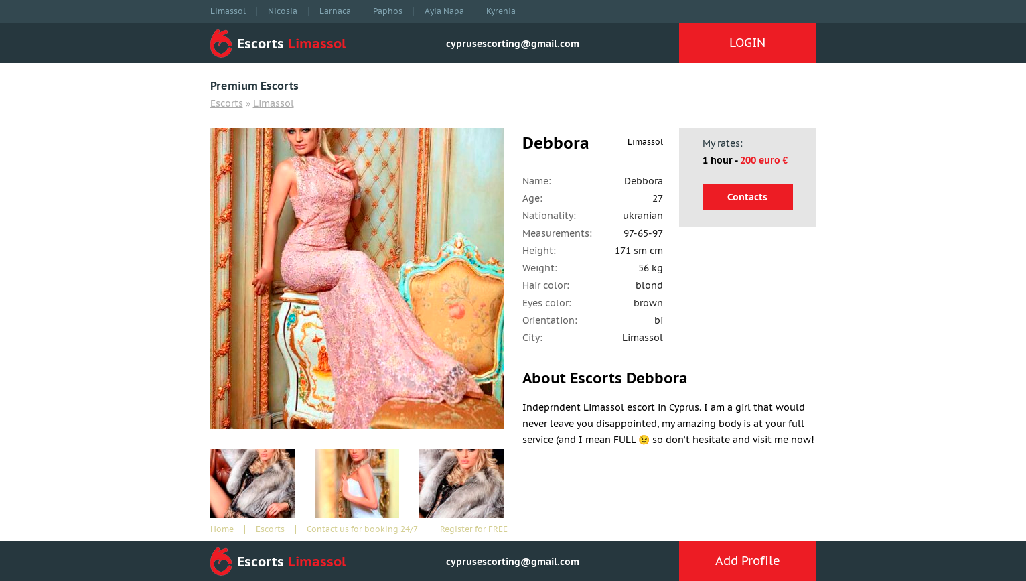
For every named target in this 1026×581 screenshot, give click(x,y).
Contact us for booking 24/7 (362, 529)
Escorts (226, 103)
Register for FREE (474, 529)
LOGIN (747, 42)
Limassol (228, 11)
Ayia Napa (444, 11)
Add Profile (747, 560)
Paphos (387, 11)
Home (222, 529)
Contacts (747, 197)
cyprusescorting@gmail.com (512, 44)
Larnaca (335, 11)
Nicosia (282, 11)
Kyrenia (501, 11)
